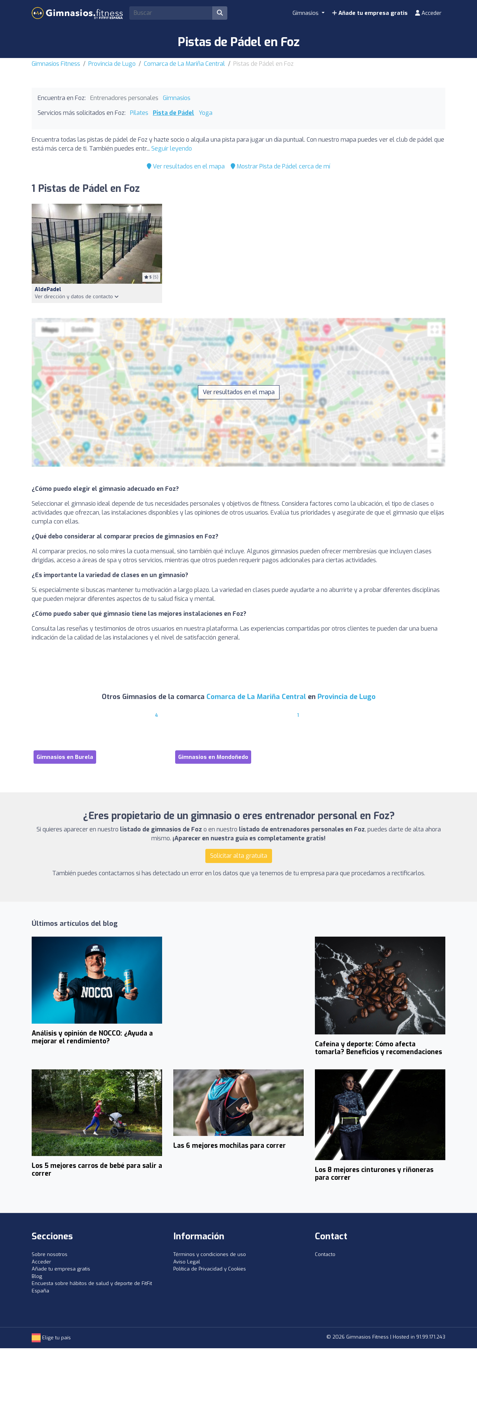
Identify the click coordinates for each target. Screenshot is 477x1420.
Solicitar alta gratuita (238, 856)
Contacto (325, 1254)
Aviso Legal (186, 1262)
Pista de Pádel (173, 113)
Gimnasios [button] (306, 13)
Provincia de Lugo (112, 64)
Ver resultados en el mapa (186, 166)
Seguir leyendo (171, 148)
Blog (37, 1276)
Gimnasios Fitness (56, 64)
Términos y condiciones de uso (209, 1254)
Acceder (428, 13)
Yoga (205, 113)
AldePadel (48, 289)
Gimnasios (176, 98)
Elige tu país (51, 1337)
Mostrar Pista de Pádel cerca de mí (280, 166)
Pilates (139, 113)
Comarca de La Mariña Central (184, 64)
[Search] (171, 13)
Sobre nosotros (49, 1254)
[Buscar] (219, 13)
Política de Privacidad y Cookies (209, 1269)
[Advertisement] (238, 992)
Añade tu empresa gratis (370, 13)
